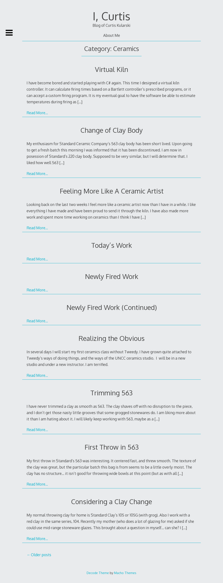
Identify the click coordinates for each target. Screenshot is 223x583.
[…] (79, 101)
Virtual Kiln (111, 69)
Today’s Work (111, 245)
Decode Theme (98, 573)
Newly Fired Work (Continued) (111, 307)
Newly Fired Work (111, 276)
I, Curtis (111, 16)
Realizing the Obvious (112, 338)
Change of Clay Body (111, 130)
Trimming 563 (111, 392)
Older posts (41, 554)
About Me (111, 35)
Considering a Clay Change (111, 501)
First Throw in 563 (111, 447)
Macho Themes (125, 573)
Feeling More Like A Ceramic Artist (112, 191)
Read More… (37, 112)
